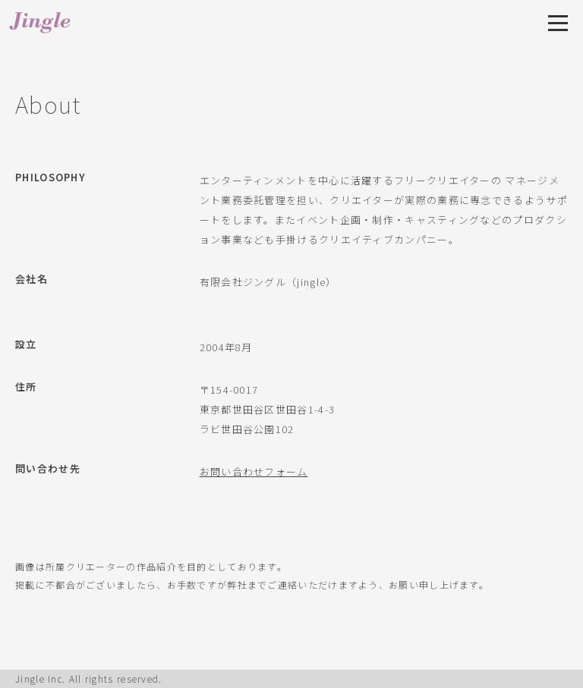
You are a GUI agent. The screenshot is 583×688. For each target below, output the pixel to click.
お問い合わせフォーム (254, 471)
